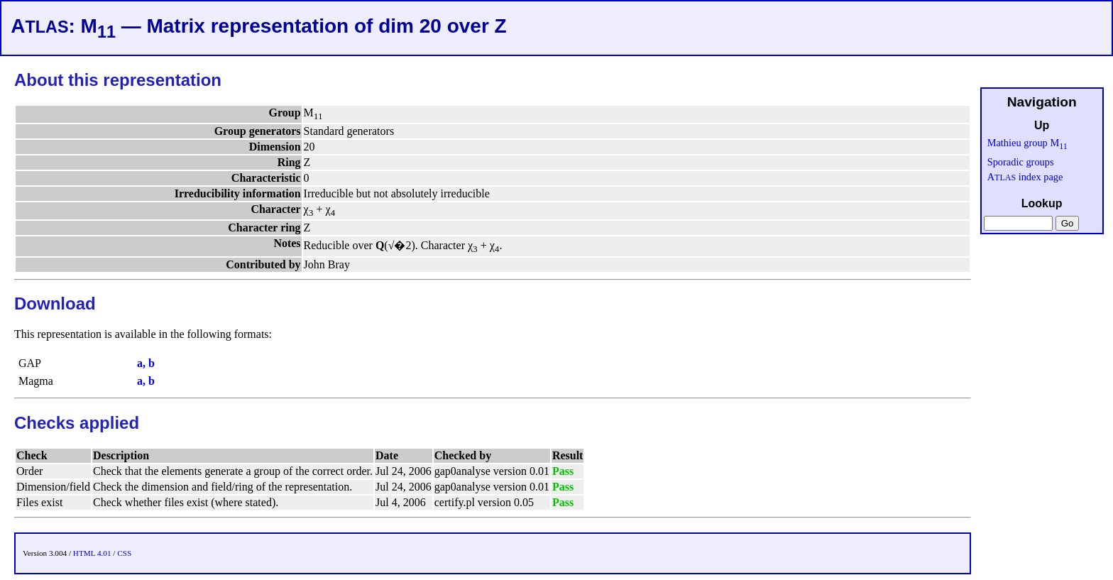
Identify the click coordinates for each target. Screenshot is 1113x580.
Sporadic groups (1020, 162)
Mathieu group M (1027, 142)
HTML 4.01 (92, 553)
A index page (1025, 176)
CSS (124, 553)
